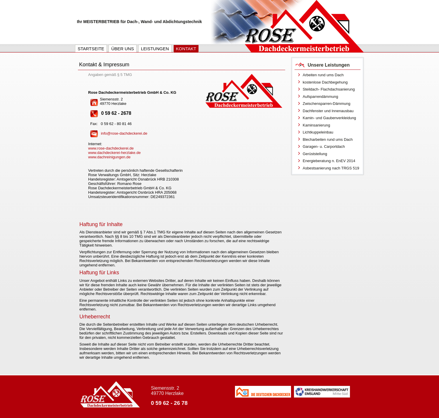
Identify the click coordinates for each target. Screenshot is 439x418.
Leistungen (155, 48)
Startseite (91, 48)
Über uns (122, 48)
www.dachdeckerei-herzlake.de (114, 152)
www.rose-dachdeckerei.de (111, 148)
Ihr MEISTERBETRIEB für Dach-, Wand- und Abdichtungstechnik (139, 21)
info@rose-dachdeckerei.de (124, 133)
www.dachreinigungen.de (109, 157)
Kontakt (186, 48)
